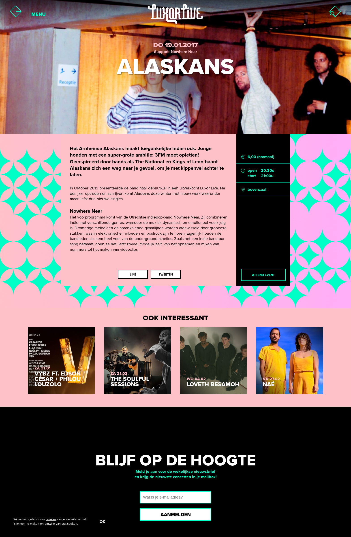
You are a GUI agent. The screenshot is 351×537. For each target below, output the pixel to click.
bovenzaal (257, 189)
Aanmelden (176, 515)
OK (102, 521)
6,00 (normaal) (261, 156)
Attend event (263, 275)
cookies (51, 519)
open (252, 170)
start (252, 175)
